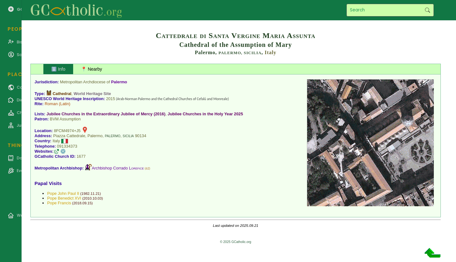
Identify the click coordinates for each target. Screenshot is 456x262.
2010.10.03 (92, 198)
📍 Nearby (91, 69)
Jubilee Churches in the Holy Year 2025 (205, 114)
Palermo (119, 82)
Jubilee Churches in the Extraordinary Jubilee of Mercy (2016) (106, 114)
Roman (51, 103)
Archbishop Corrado (118, 168)
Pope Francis (59, 203)
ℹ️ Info (58, 69)
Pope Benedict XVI (64, 198)
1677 (81, 156)
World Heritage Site (92, 93)
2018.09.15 (82, 203)
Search (427, 10)
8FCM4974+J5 (67, 130)
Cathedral (62, 93)
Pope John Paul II (63, 193)
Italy (270, 52)
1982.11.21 (90, 193)
